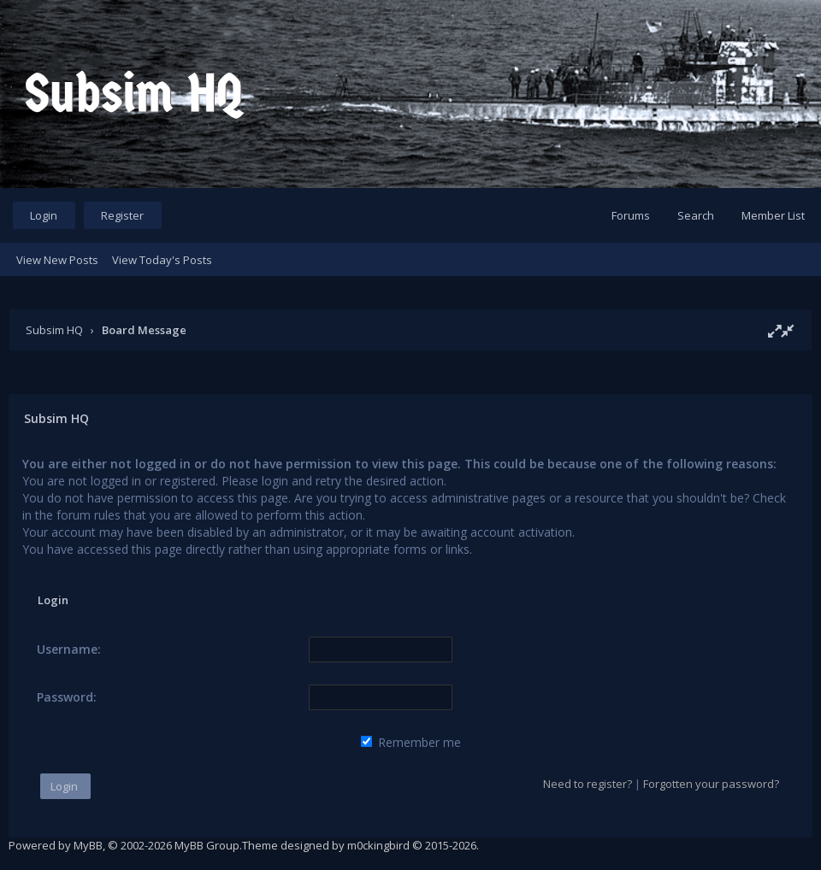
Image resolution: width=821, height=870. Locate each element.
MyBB (88, 845)
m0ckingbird (378, 845)
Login (43, 215)
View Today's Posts (162, 259)
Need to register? (587, 783)
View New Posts (57, 259)
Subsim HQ (54, 330)
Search (695, 215)
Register (122, 215)
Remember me (411, 742)
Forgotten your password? (711, 783)
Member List (773, 215)
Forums (630, 215)
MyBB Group (206, 845)
